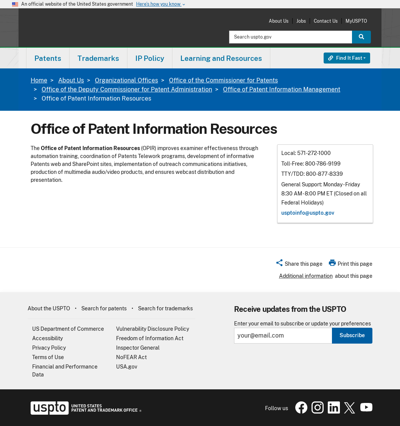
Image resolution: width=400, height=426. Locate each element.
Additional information (306, 276)
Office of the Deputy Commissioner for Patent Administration (127, 89)
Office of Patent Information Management (281, 89)
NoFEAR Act (131, 357)
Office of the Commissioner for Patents (223, 80)
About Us (278, 21)
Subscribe (352, 335)
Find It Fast (345, 58)
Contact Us (326, 21)
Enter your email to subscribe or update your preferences (302, 324)
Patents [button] (47, 58)
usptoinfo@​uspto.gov (307, 213)
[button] (298, 265)
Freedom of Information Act (149, 338)
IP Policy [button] (149, 58)
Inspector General (138, 348)
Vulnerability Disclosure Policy (152, 329)
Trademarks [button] (98, 58)
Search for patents (104, 308)
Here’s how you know (161, 4)
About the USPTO (49, 308)
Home (39, 80)
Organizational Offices (126, 80)
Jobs (301, 21)
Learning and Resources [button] (221, 58)
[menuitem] (48, 58)
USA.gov (126, 367)
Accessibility (47, 338)
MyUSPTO (356, 21)
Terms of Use (48, 357)
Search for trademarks (165, 308)
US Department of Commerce (68, 329)
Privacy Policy (49, 348)
